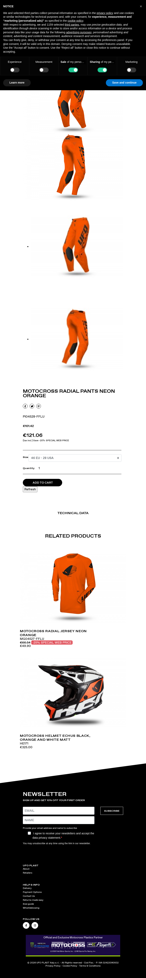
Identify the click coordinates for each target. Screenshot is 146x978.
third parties (72, 24)
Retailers (27, 872)
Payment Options (32, 892)
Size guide (28, 903)
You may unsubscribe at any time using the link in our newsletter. (57, 843)
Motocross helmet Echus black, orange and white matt (55, 737)
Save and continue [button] (124, 82)
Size (26, 457)
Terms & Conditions (90, 965)
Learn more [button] (16, 82)
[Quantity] (38, 468)
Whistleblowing (31, 907)
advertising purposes (78, 32)
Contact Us (29, 896)
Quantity (29, 468)
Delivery (27, 888)
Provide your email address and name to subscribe (50, 828)
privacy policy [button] (105, 13)
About (26, 868)
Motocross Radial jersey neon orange (53, 633)
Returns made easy (33, 900)
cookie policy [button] (75, 20)
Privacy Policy (52, 965)
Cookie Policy (70, 965)
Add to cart (43, 482)
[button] (141, 6)
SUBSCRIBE (111, 810)
